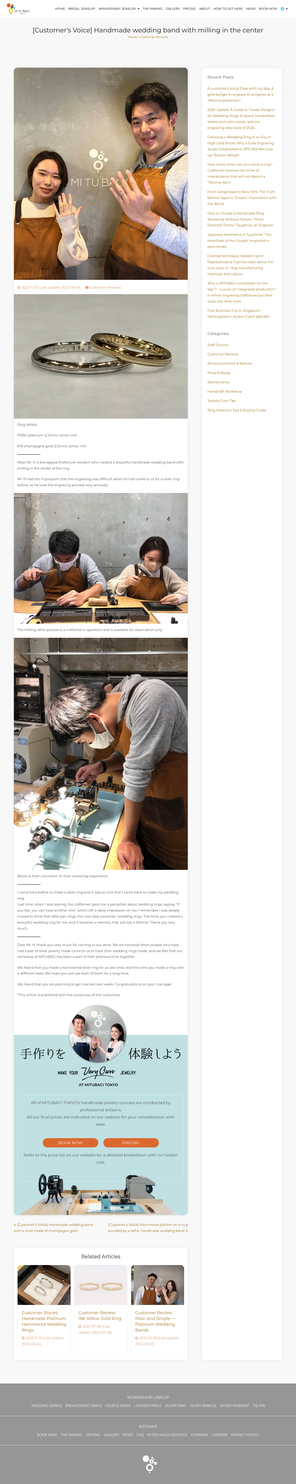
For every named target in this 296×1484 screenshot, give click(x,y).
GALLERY (173, 8)
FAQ (140, 1435)
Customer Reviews (154, 37)
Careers (220, 1435)
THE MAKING (152, 8)
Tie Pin (259, 1406)
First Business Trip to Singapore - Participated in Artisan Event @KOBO (238, 314)
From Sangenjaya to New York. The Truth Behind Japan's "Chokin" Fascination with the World (241, 198)
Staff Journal (217, 345)
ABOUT (204, 8)
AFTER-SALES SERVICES (167, 1435)
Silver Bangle (203, 1406)
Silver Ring (175, 1406)
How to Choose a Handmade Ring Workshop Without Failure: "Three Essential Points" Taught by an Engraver (240, 219)
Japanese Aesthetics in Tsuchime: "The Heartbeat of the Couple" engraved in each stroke (239, 241)
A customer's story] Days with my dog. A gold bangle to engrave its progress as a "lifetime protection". (240, 94)
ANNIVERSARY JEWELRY (117, 8)
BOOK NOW (268, 8)
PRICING (131, 1142)
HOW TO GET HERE (228, 8)
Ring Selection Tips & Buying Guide (236, 410)
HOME (60, 8)
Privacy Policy (245, 1435)
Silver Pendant (235, 1406)
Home (132, 37)
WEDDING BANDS (46, 1406)
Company (199, 1435)
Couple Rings (118, 1406)
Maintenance (218, 382)
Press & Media (219, 373)
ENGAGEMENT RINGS (83, 1406)
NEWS (251, 8)
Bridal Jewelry (81, 8)
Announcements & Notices (229, 363)
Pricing (189, 8)
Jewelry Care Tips (221, 401)
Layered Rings (148, 1406)
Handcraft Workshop (224, 391)
